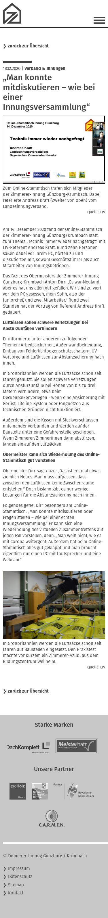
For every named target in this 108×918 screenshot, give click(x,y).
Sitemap (16, 885)
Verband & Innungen (44, 68)
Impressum (19, 868)
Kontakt (15, 893)
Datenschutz (20, 876)
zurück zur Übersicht (28, 46)
